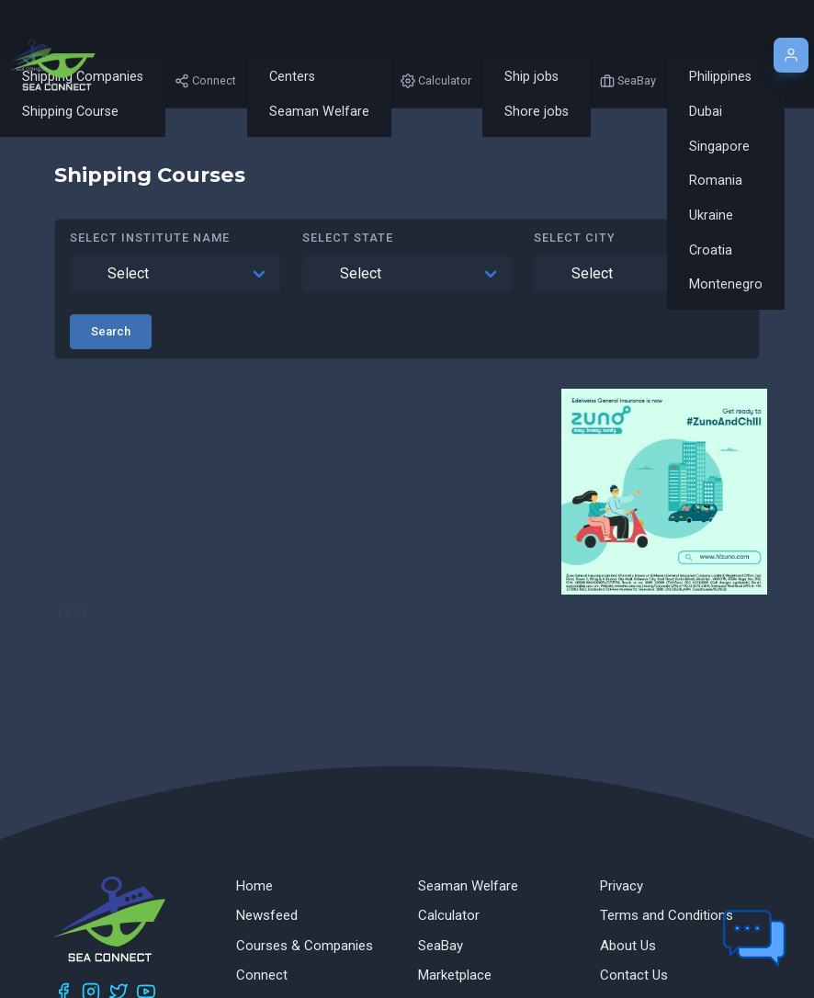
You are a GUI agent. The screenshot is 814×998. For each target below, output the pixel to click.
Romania (715, 180)
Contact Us (634, 975)
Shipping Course (70, 111)
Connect (262, 975)
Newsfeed (267, 915)
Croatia (710, 250)
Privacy (621, 886)
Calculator (449, 915)
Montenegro (726, 284)
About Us (628, 945)
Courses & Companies (304, 945)
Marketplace (455, 975)
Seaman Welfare (319, 111)
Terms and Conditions (666, 915)
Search (110, 331)
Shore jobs (536, 111)
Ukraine (711, 215)
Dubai (705, 111)
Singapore (719, 146)
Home (254, 886)
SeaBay (440, 945)
